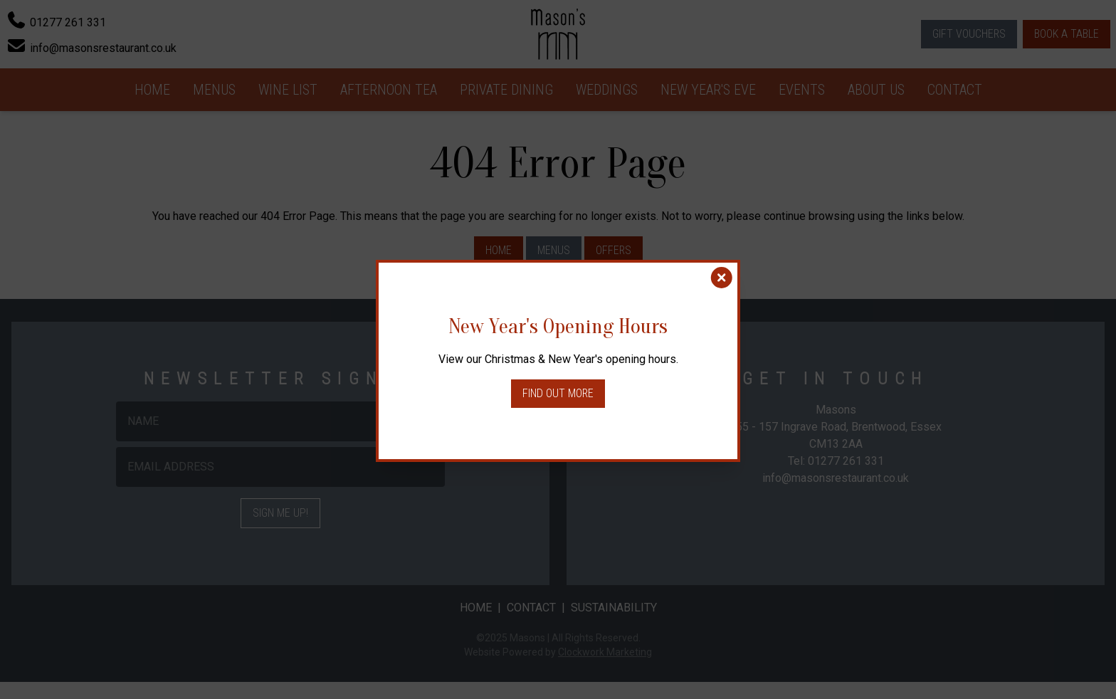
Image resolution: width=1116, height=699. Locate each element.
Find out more (558, 393)
